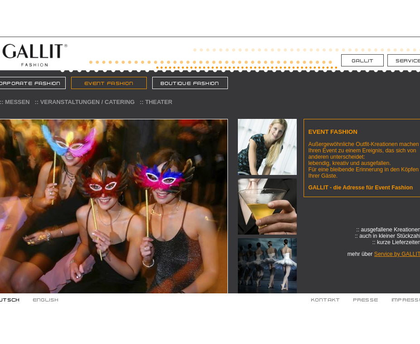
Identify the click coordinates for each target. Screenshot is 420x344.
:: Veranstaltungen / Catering (85, 102)
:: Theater (156, 102)
